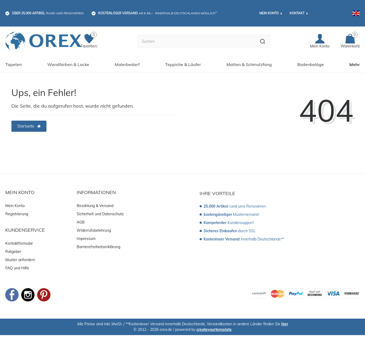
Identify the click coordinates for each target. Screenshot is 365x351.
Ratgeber (13, 251)
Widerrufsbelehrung (94, 230)
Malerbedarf (127, 64)
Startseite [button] (29, 126)
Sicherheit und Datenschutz (100, 214)
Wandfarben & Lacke (68, 64)
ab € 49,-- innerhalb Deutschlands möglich (157, 13)
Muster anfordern (20, 259)
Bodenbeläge (310, 64)
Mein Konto (269, 13)
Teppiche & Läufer (183, 64)
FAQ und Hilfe (17, 268)
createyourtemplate (214, 329)
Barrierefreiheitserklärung (98, 246)
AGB (81, 222)
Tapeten (13, 64)
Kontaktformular (19, 243)
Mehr (354, 64)
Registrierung (16, 214)
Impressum (86, 238)
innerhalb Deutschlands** (244, 239)
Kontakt (297, 13)
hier (284, 324)
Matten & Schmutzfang (249, 64)
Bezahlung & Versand (95, 205)
